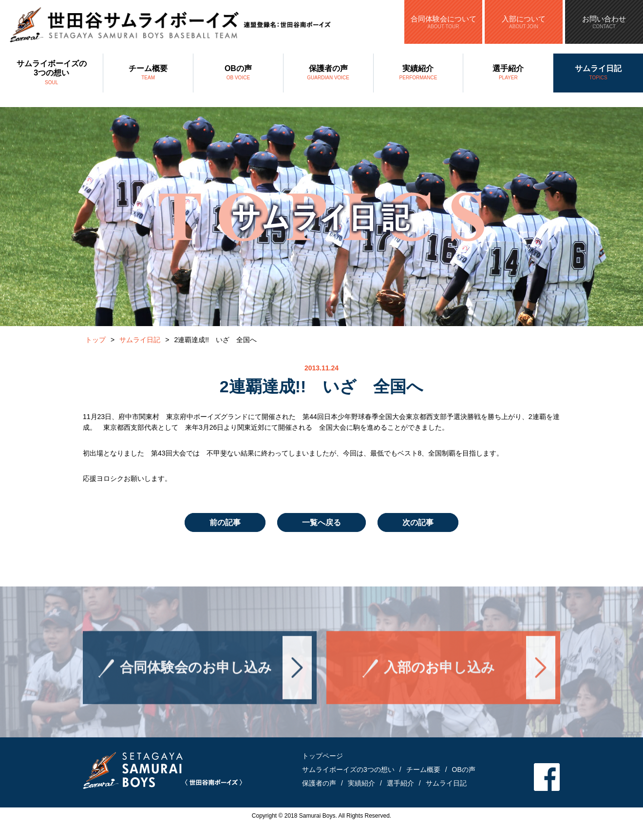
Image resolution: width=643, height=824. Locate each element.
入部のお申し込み (439, 674)
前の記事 (225, 522)
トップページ (322, 756)
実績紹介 (418, 73)
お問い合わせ (604, 22)
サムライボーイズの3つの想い (51, 73)
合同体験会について (443, 22)
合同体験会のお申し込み (196, 674)
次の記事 (418, 522)
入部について (524, 22)
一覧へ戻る (321, 522)
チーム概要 (148, 73)
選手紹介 (508, 73)
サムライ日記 (598, 73)
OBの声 (238, 73)
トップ (95, 340)
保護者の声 (328, 73)
